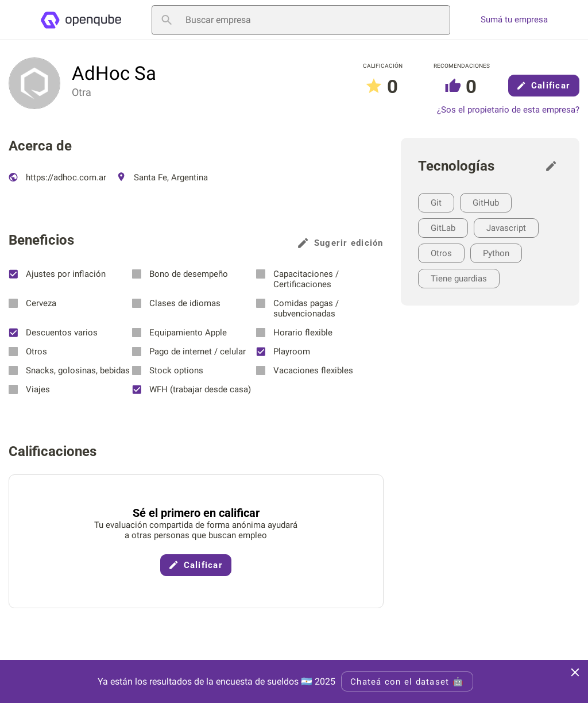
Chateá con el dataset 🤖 (407, 682)
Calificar (543, 85)
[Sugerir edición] (554, 166)
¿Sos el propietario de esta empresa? (508, 110)
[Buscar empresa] (301, 20)
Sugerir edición (341, 243)
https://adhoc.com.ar (57, 177)
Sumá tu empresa (514, 20)
